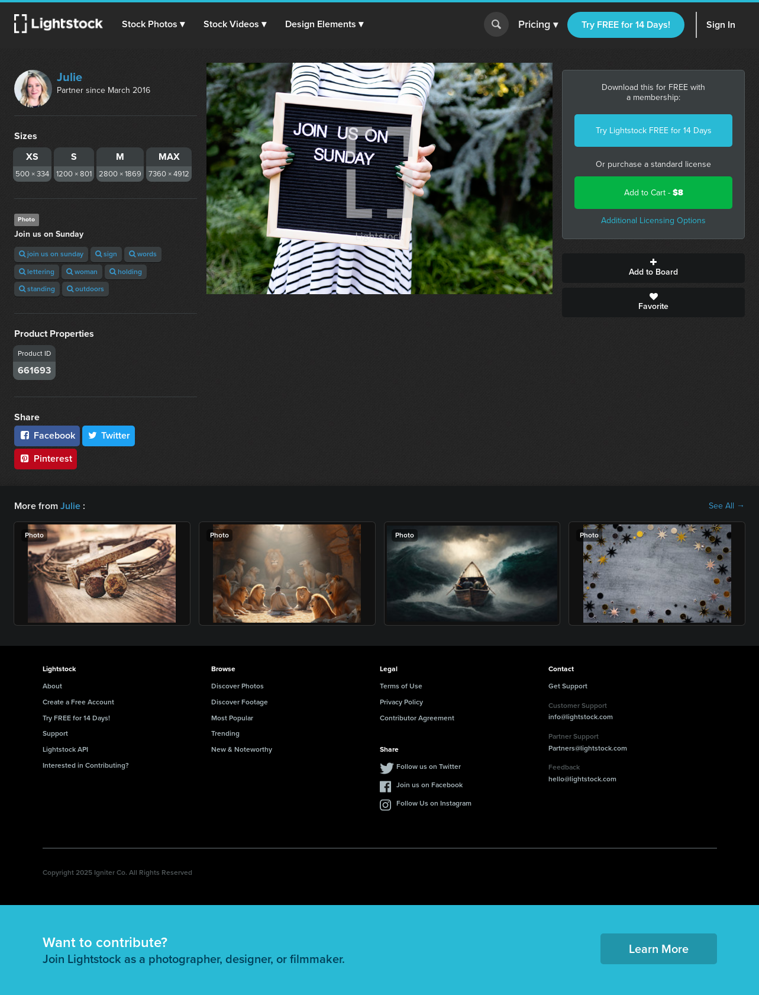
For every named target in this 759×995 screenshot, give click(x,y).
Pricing (538, 25)
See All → (727, 506)
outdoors (85, 289)
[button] (153, 24)
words (143, 254)
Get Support (567, 686)
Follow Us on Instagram (433, 803)
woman (82, 271)
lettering (36, 271)
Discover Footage (239, 702)
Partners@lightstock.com (587, 748)
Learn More (659, 949)
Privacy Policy (401, 702)
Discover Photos (237, 686)
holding (125, 271)
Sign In (720, 24)
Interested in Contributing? (86, 765)
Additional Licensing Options (653, 220)
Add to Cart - (653, 192)
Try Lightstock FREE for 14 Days (654, 130)
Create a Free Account (78, 702)
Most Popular (232, 718)
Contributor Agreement (417, 718)
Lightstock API (65, 749)
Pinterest (45, 458)
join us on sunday (51, 254)
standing (37, 289)
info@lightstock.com (580, 716)
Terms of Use (401, 686)
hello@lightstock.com (582, 779)
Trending (225, 733)
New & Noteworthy (241, 749)
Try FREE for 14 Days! (626, 24)
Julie (69, 77)
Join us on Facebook (429, 785)
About (52, 686)
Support (55, 733)
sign (106, 254)
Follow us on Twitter (428, 766)
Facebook (47, 435)
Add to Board (653, 268)
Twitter (109, 435)
